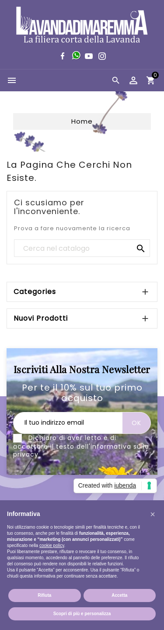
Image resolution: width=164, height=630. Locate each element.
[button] (153, 514)
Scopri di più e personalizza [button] (82, 613)
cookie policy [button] (51, 545)
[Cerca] (82, 248)
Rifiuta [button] (44, 595)
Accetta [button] (119, 595)
